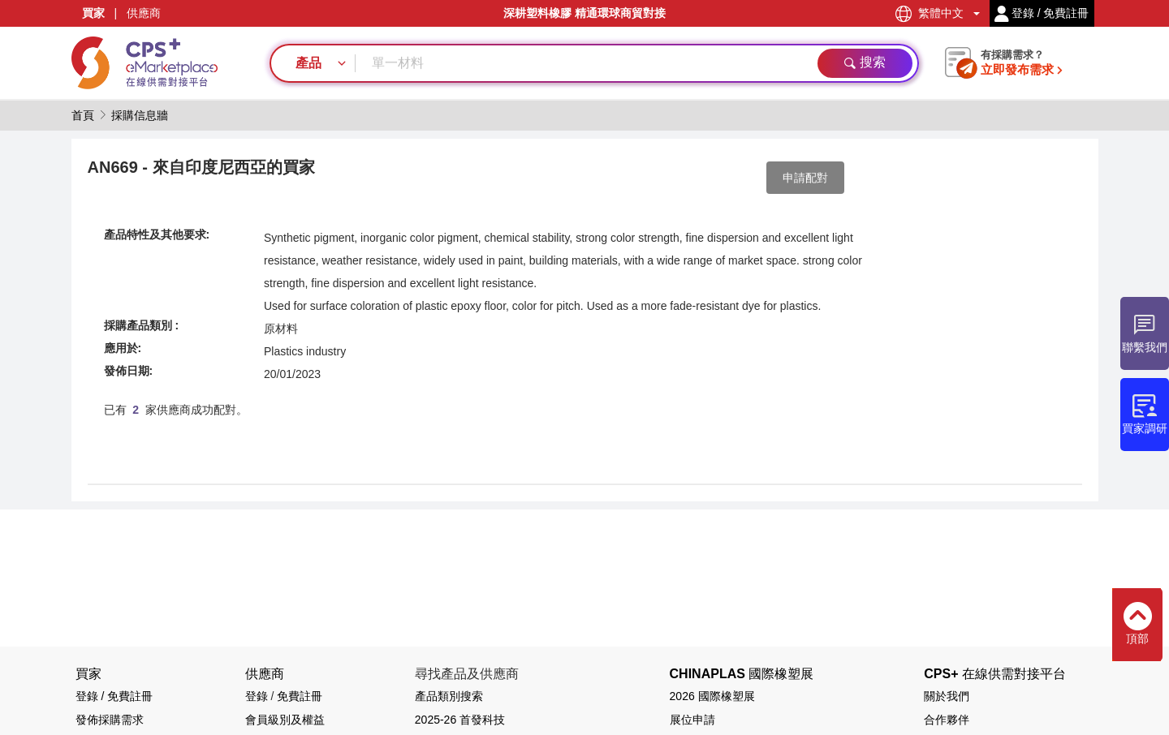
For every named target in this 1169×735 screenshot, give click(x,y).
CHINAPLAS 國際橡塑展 (742, 674)
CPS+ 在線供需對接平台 (995, 674)
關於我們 (946, 696)
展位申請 (692, 719)
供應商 (144, 12)
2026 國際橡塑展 (712, 696)
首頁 (82, 115)
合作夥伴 (946, 719)
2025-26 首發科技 (460, 719)
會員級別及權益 (285, 719)
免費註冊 (299, 696)
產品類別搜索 (449, 696)
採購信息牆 (139, 115)
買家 (93, 12)
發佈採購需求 (109, 719)
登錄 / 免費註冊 (114, 696)
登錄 (256, 696)
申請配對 (805, 177)
